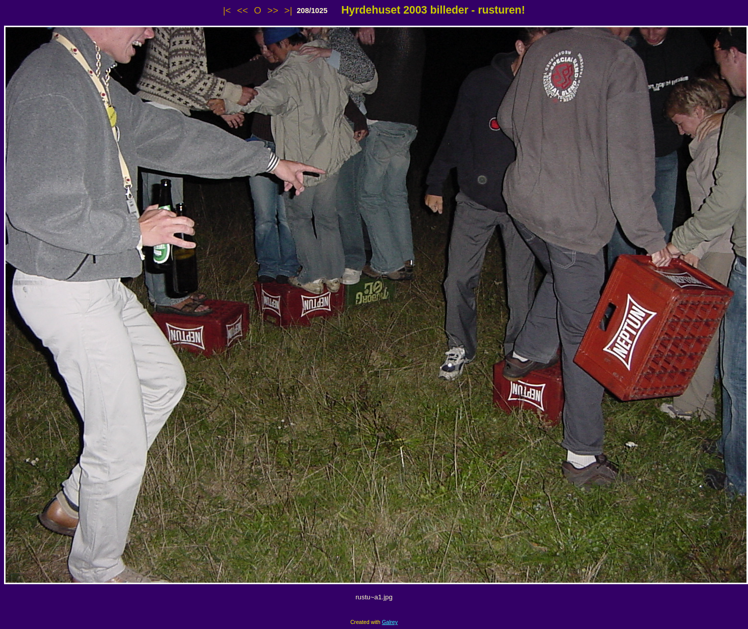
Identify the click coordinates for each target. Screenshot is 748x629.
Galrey (390, 622)
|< (227, 10)
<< (242, 10)
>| (288, 10)
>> (272, 10)
